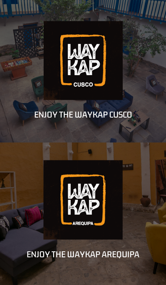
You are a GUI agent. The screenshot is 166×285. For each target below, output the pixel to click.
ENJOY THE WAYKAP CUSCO (83, 115)
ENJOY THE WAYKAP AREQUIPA (83, 254)
